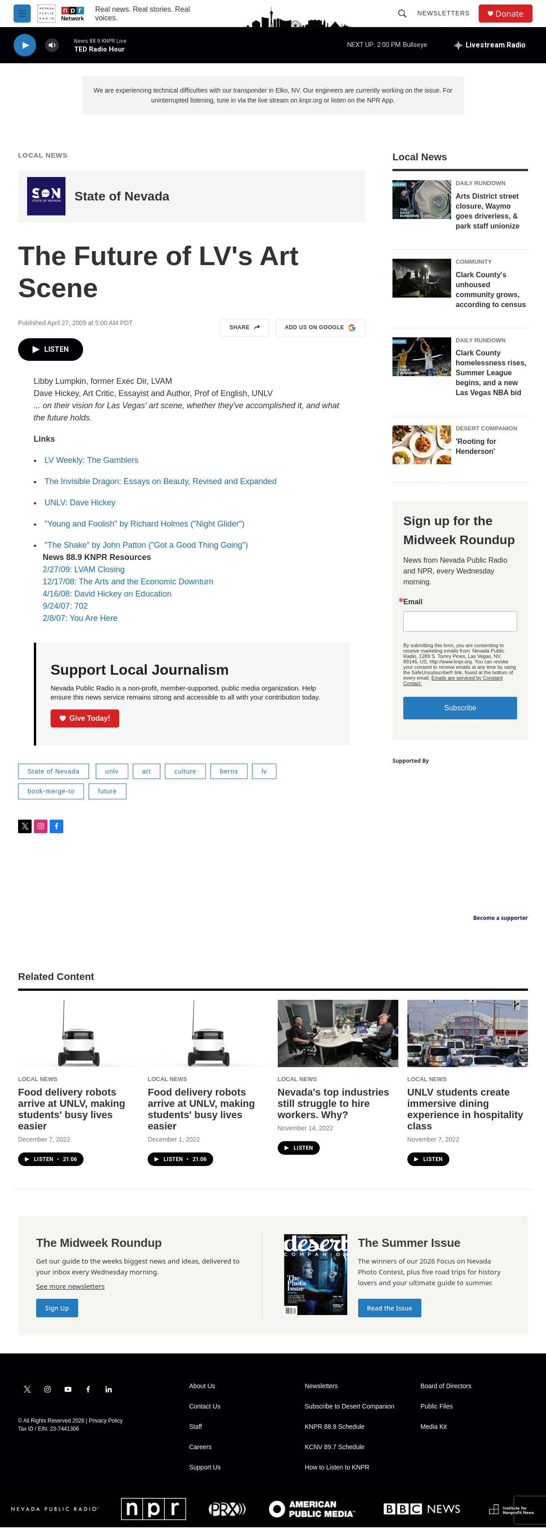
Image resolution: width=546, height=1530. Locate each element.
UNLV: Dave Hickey (80, 505)
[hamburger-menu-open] (22, 14)
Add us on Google (320, 331)
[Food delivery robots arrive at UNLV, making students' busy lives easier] (78, 1036)
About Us (202, 1388)
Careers (200, 1449)
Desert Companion (486, 431)
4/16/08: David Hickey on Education (107, 596)
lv (264, 774)
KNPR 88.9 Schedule (334, 1429)
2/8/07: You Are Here (80, 620)
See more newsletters (70, 1288)
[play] (25, 45)
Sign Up (57, 1310)
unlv (112, 774)
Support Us (205, 1470)
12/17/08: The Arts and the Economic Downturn (128, 584)
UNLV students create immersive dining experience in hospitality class (465, 1111)
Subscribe (460, 710)
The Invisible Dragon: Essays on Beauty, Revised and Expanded (161, 484)
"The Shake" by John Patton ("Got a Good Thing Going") (146, 547)
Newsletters (443, 13)
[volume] (52, 45)
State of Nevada (122, 199)
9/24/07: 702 (65, 608)
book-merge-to (51, 794)
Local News (43, 158)
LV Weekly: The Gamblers (92, 462)
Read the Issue (389, 1310)
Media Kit (433, 1429)
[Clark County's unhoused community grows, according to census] (421, 280)
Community (474, 264)
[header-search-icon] (402, 14)
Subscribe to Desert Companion (349, 1409)
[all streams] (490, 45)
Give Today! (85, 721)
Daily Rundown (481, 185)
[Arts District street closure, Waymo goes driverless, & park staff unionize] (421, 202)
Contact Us (204, 1409)
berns (229, 774)
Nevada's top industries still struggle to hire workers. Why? (333, 1106)
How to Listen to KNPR (337, 1470)
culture (185, 774)
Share (245, 330)
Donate (509, 14)
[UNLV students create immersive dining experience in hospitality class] (467, 1036)
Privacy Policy (106, 1423)
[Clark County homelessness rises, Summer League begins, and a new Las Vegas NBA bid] (421, 359)
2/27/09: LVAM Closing (84, 572)
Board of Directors (445, 1388)
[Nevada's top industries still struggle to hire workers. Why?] (338, 1036)
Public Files (436, 1409)
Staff (195, 1429)
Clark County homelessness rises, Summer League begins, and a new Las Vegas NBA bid (491, 375)
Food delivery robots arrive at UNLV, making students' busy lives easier (71, 1111)
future (107, 794)
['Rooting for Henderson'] (421, 447)
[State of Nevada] (46, 199)
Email (413, 604)
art (146, 774)
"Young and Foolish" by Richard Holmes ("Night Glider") (145, 526)
